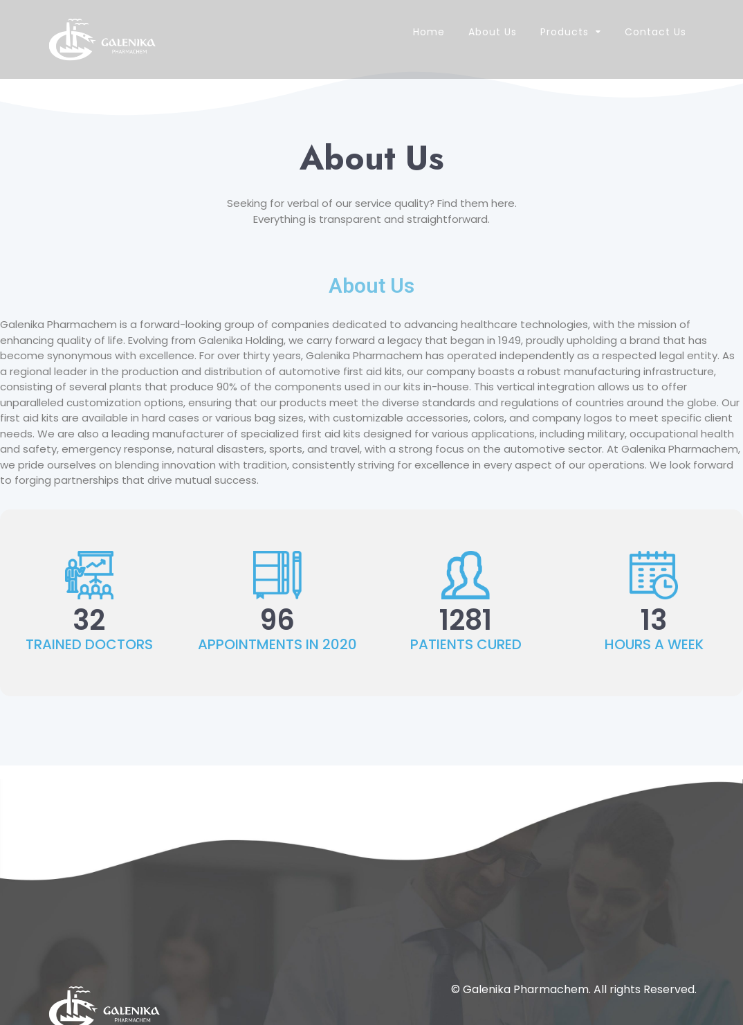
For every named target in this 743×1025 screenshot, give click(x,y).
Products (564, 32)
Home (429, 32)
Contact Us (655, 32)
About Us (492, 32)
